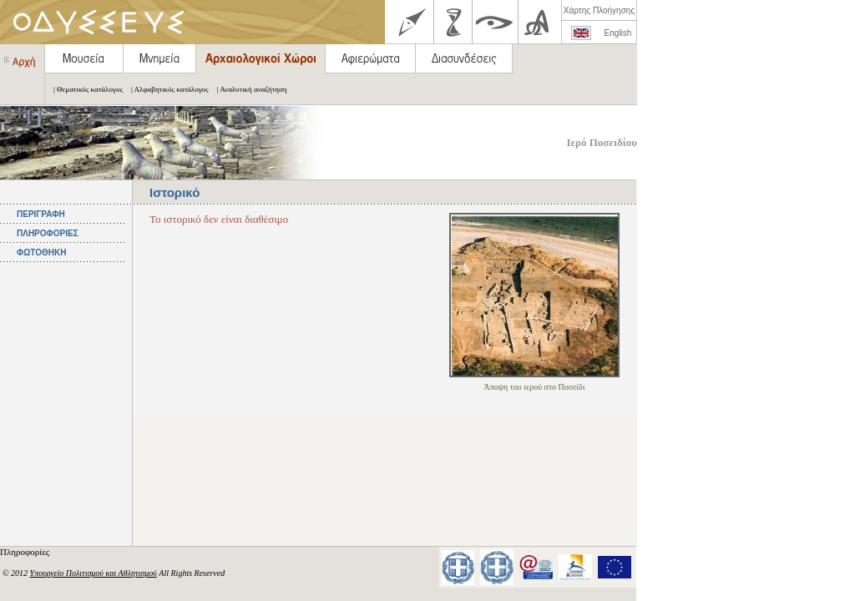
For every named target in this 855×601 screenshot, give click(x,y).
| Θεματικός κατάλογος (84, 89)
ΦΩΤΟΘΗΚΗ (41, 252)
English (618, 33)
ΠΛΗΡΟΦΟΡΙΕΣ (47, 233)
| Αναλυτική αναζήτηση (248, 89)
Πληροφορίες (26, 552)
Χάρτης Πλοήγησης (599, 10)
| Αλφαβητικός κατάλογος (166, 89)
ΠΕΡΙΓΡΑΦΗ (41, 214)
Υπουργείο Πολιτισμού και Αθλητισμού (93, 573)
